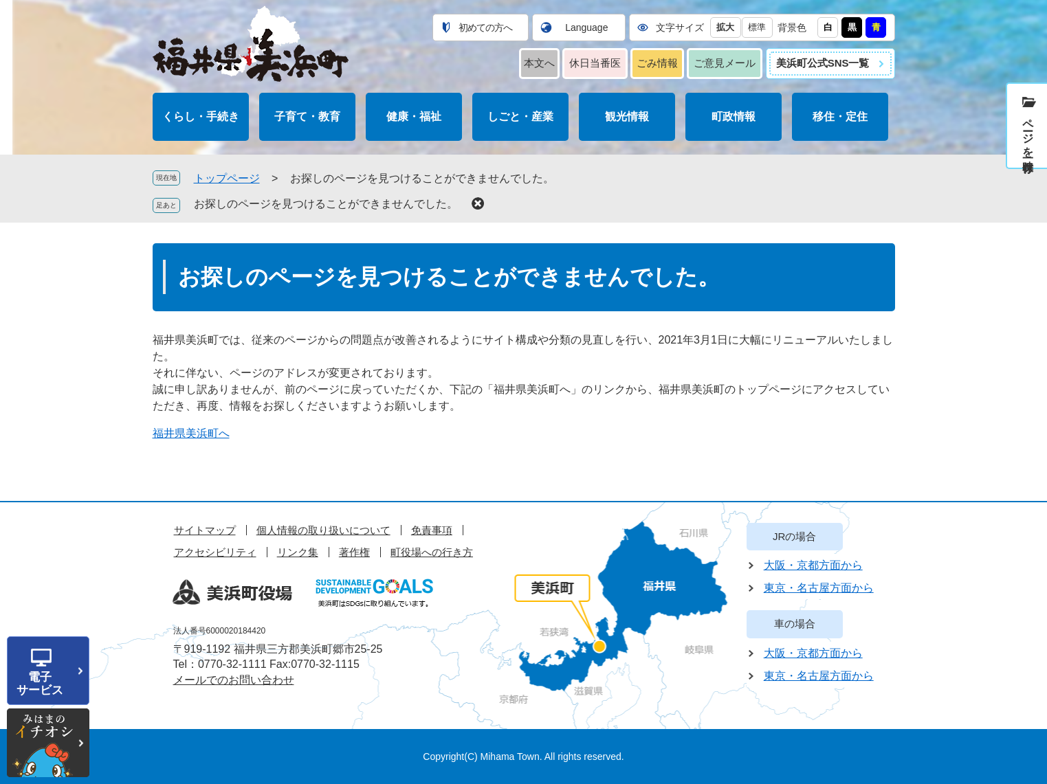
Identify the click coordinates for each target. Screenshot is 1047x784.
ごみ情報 (657, 63)
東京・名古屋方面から (819, 588)
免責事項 (431, 530)
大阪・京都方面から (813, 565)
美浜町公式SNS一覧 (823, 63)
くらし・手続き (200, 116)
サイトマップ (205, 530)
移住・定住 (840, 116)
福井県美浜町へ (191, 433)
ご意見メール (725, 63)
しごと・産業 (520, 116)
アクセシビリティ (215, 552)
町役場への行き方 (431, 552)
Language (586, 27)
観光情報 (627, 116)
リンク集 (297, 552)
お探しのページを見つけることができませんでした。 (326, 204)
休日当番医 (595, 63)
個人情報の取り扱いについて (323, 530)
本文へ (539, 63)
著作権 (354, 552)
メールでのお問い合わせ (233, 680)
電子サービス (39, 684)
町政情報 (734, 116)
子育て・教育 (307, 116)
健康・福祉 (413, 116)
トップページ (227, 178)
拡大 (725, 27)
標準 (757, 27)
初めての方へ (485, 27)
